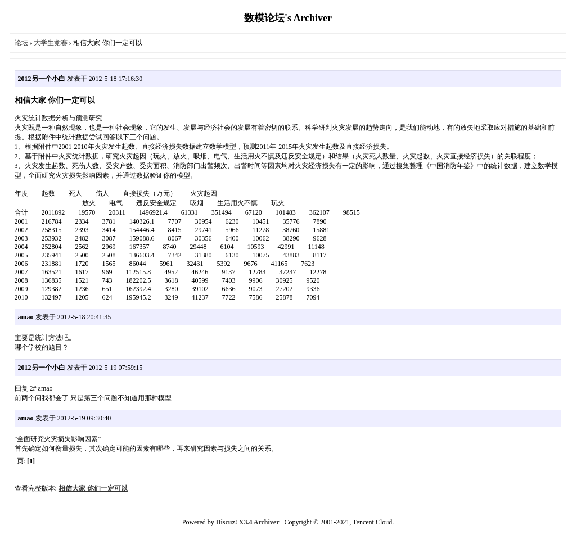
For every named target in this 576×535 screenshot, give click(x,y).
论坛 (21, 43)
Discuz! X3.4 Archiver (248, 522)
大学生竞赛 (51, 43)
